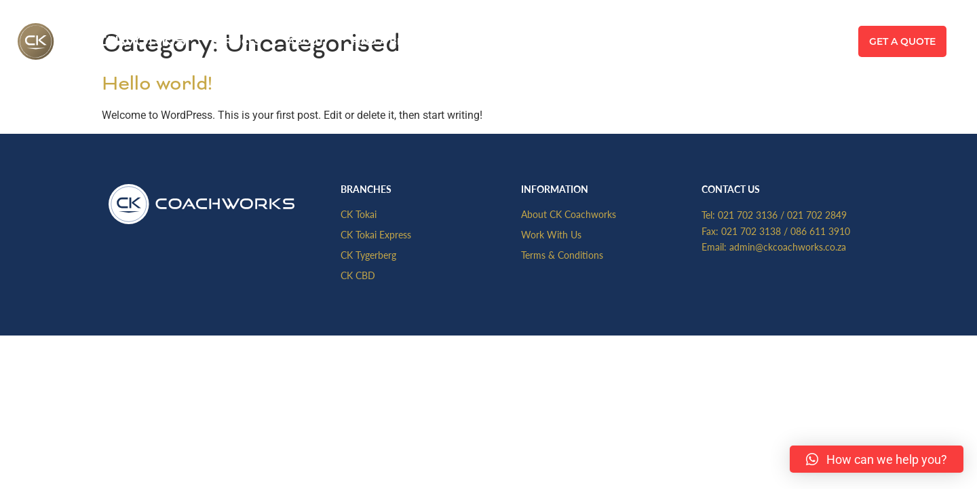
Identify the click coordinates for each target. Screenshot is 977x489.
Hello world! (157, 83)
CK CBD (358, 275)
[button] (876, 459)
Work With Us (551, 234)
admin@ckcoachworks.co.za (787, 246)
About (306, 41)
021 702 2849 (817, 214)
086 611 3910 (820, 231)
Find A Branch (392, 41)
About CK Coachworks (568, 214)
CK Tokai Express (376, 234)
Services (236, 41)
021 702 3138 (751, 231)
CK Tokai (359, 214)
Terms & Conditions (562, 254)
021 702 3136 (748, 214)
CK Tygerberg (368, 254)
